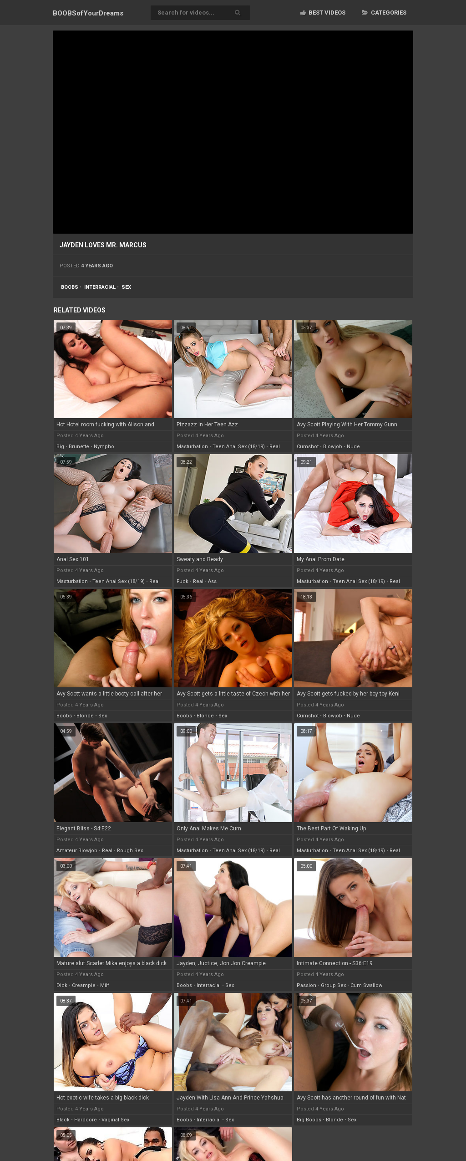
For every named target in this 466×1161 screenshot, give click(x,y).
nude (353, 447)
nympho (104, 447)
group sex (333, 985)
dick (61, 985)
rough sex (130, 851)
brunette (79, 447)
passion (306, 985)
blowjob (332, 447)
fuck (182, 581)
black (63, 1120)
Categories (384, 12)
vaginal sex (115, 1120)
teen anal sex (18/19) (239, 447)
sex (126, 287)
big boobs (309, 1120)
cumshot (308, 447)
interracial (100, 287)
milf (104, 985)
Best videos (322, 12)
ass (212, 581)
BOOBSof (88, 13)
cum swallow (366, 985)
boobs (69, 287)
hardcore (85, 1120)
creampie (84, 985)
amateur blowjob (76, 851)
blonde (85, 716)
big (60, 447)
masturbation (192, 447)
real (274, 447)
